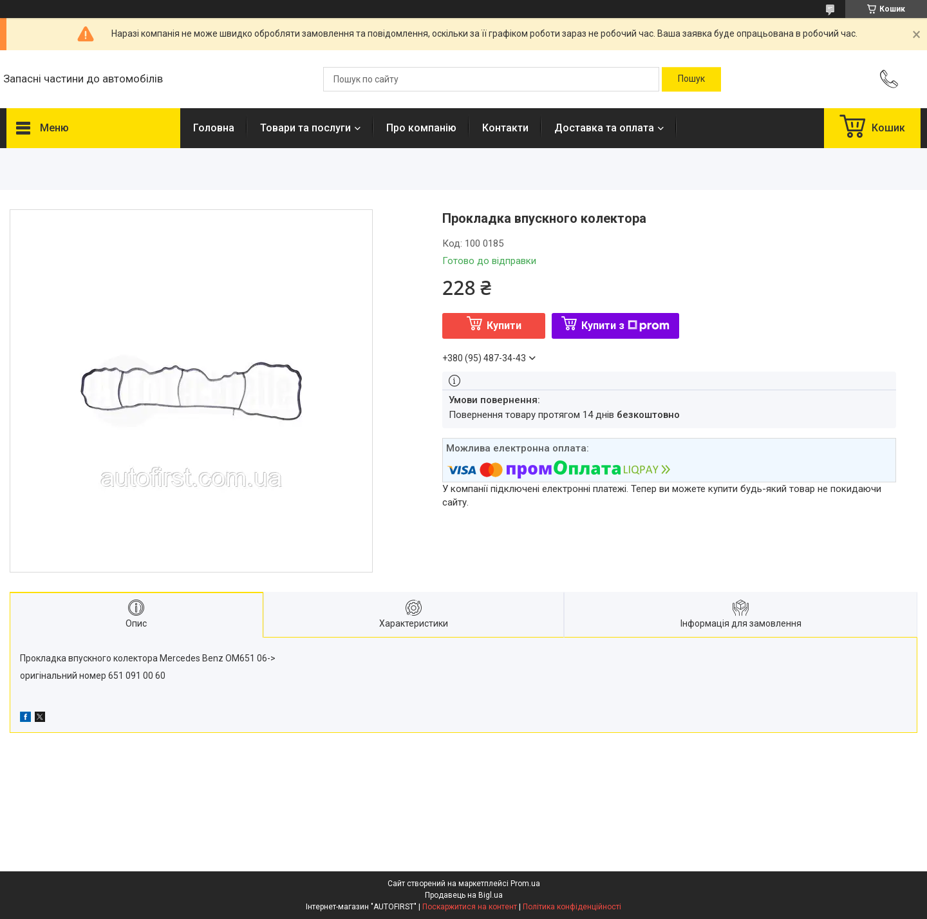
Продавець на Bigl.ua (464, 895)
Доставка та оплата (604, 128)
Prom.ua (525, 883)
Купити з (625, 325)
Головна (213, 128)
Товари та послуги (305, 128)
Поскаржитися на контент (469, 906)
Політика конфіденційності (572, 906)
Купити (504, 325)
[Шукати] (691, 79)
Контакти (505, 128)
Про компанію (421, 128)
